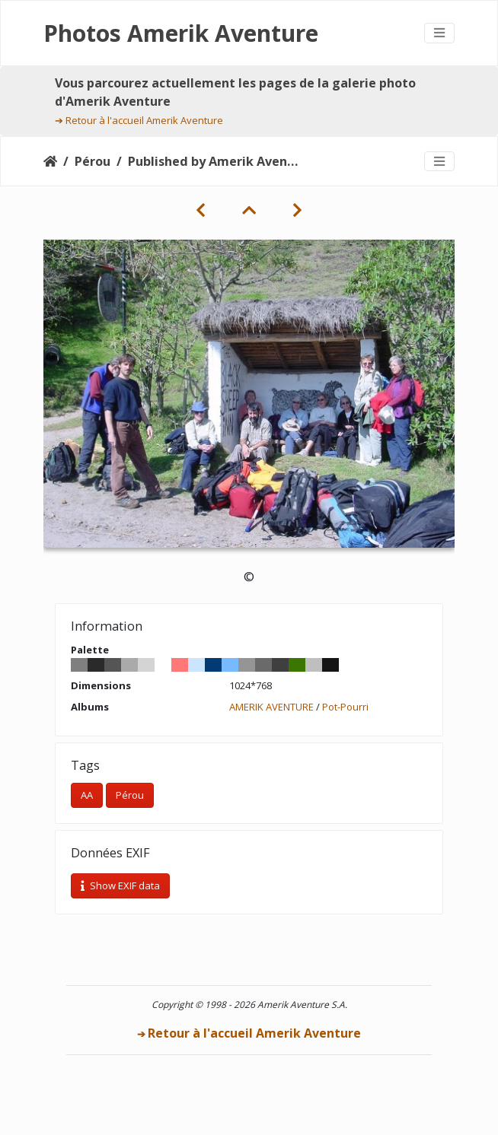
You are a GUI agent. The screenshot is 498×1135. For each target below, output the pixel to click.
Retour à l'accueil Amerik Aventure (144, 120)
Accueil (50, 161)
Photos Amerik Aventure (180, 33)
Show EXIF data (120, 885)
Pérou (92, 161)
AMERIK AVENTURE (271, 707)
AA (87, 795)
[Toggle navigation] (439, 33)
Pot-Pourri (345, 707)
